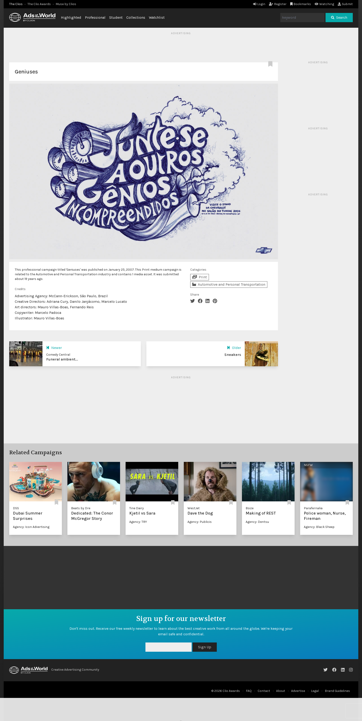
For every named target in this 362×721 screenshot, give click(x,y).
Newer (54, 347)
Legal (315, 691)
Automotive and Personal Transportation (228, 284)
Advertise (298, 691)
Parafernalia (313, 508)
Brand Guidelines (337, 691)
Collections (135, 17)
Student (116, 17)
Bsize (249, 508)
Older (234, 347)
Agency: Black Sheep (319, 527)
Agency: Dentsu (257, 522)
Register (278, 4)
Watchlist (157, 17)
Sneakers (232, 354)
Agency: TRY (138, 522)
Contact (264, 691)
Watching (324, 4)
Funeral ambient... (62, 359)
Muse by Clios (66, 4)
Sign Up (204, 647)
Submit (345, 4)
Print (199, 277)
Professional (95, 17)
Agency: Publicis (199, 522)
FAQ (249, 691)
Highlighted (71, 17)
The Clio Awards (39, 4)
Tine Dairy (136, 508)
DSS (16, 508)
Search (339, 17)
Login (259, 4)
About (280, 691)
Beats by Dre (80, 508)
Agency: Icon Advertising (31, 527)
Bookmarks (300, 4)
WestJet (193, 508)
